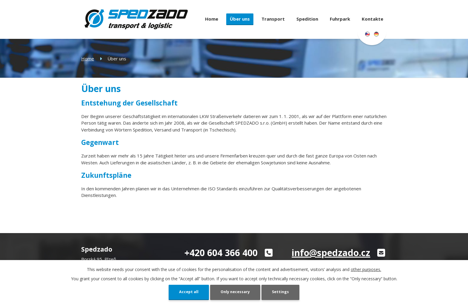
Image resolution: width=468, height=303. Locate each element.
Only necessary (235, 292)
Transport (273, 19)
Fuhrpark (340, 19)
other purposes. (366, 269)
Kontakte (372, 19)
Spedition (307, 19)
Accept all (186, 292)
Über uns (240, 19)
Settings (283, 292)
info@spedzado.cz (331, 253)
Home (211, 19)
